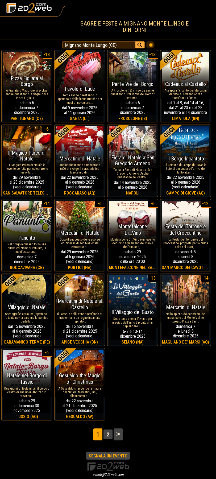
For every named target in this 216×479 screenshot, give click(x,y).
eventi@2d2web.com (108, 474)
